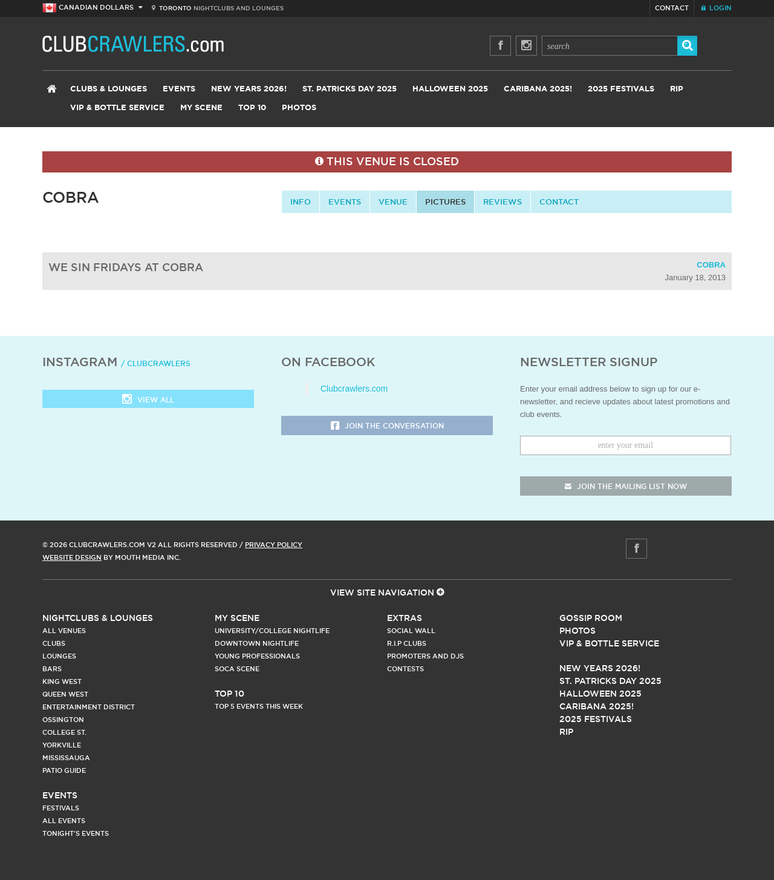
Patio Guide (64, 770)
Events (179, 89)
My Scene (201, 108)
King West (62, 681)
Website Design (72, 557)
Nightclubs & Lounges (97, 618)
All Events (63, 820)
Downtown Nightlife (257, 643)
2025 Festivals (621, 89)
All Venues (64, 630)
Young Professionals (257, 656)
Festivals (60, 808)
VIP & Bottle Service (117, 108)
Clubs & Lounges (108, 89)
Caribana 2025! (538, 89)
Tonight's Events (75, 833)
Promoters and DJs (425, 656)
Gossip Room (590, 618)
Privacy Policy (273, 544)
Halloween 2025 (450, 89)
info (300, 201)
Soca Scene (237, 668)
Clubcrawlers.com (354, 388)
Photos (299, 108)
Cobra (711, 264)
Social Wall (411, 630)
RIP (676, 89)
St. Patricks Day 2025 (349, 89)
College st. (64, 732)
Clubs (53, 643)
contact (559, 201)
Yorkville (61, 745)
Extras (404, 618)
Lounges (59, 656)
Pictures (445, 201)
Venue (393, 201)
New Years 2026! (249, 89)
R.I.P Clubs (406, 643)
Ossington (63, 719)
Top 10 (252, 108)
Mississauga (66, 757)
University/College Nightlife (272, 630)
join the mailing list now (626, 486)
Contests (405, 668)
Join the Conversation (387, 426)
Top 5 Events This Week (259, 706)
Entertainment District (88, 707)
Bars (52, 668)
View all (148, 400)
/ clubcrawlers (155, 363)
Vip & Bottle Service (609, 643)
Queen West (65, 694)
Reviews (502, 201)
